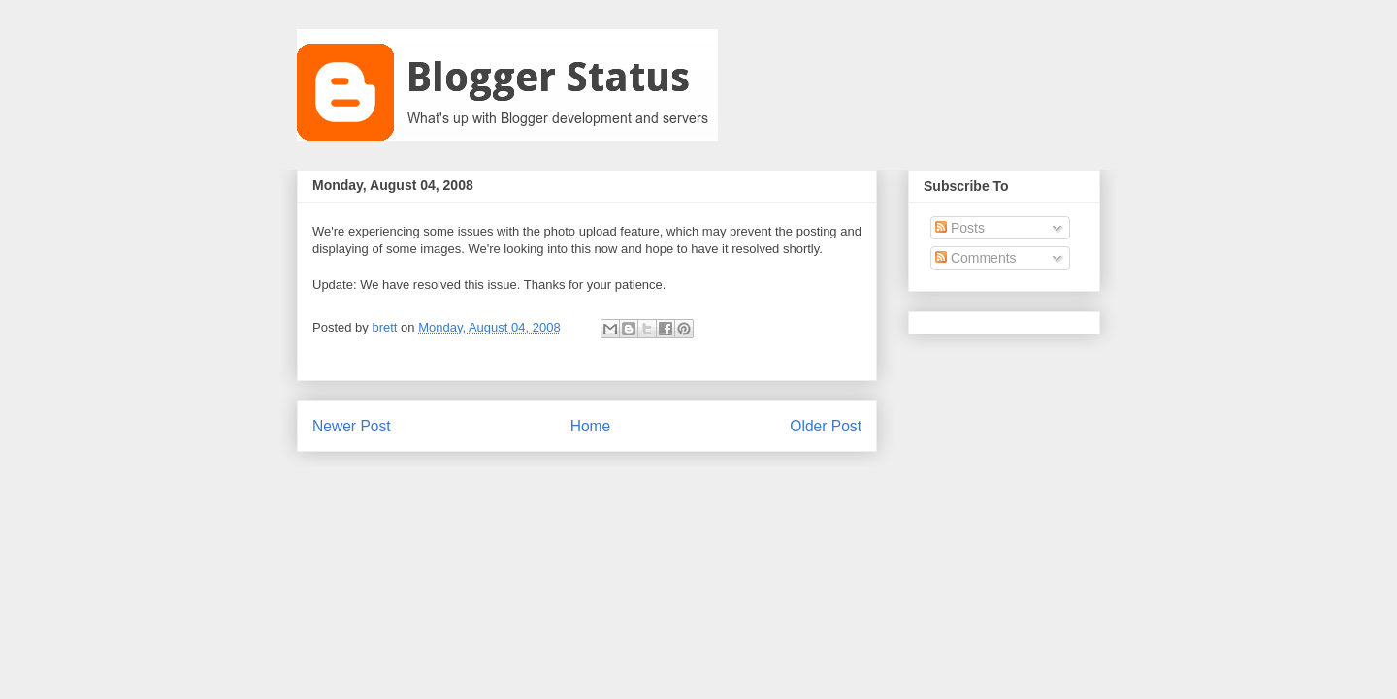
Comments (976, 258)
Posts (960, 228)
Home (590, 426)
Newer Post (351, 426)
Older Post (825, 426)
